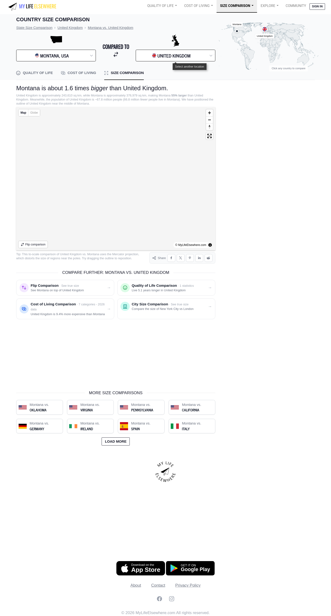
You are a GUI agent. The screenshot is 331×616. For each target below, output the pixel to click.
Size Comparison (235, 6)
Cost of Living (197, 6)
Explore (268, 6)
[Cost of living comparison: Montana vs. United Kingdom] (65, 308)
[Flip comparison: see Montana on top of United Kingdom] (65, 288)
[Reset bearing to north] (209, 126)
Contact (158, 585)
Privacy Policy (188, 585)
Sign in (317, 6)
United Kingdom (71, 254)
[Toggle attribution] (210, 245)
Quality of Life (160, 6)
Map (23, 112)
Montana (93, 254)
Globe (34, 112)
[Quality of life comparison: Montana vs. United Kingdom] (166, 288)
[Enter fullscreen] (209, 136)
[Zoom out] (209, 119)
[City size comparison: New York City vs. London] (166, 308)
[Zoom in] (209, 112)
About (135, 585)
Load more (116, 441)
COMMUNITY (296, 6)
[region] (115, 178)
